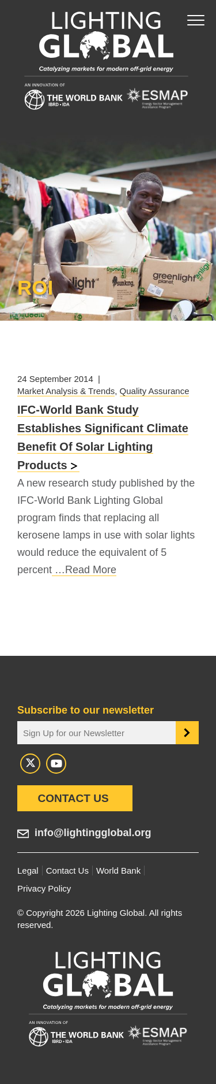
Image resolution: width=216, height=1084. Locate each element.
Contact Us (72, 798)
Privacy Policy (44, 888)
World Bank (118, 870)
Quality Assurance (155, 391)
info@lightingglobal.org (93, 832)
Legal (28, 870)
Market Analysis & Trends (66, 391)
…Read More (84, 570)
